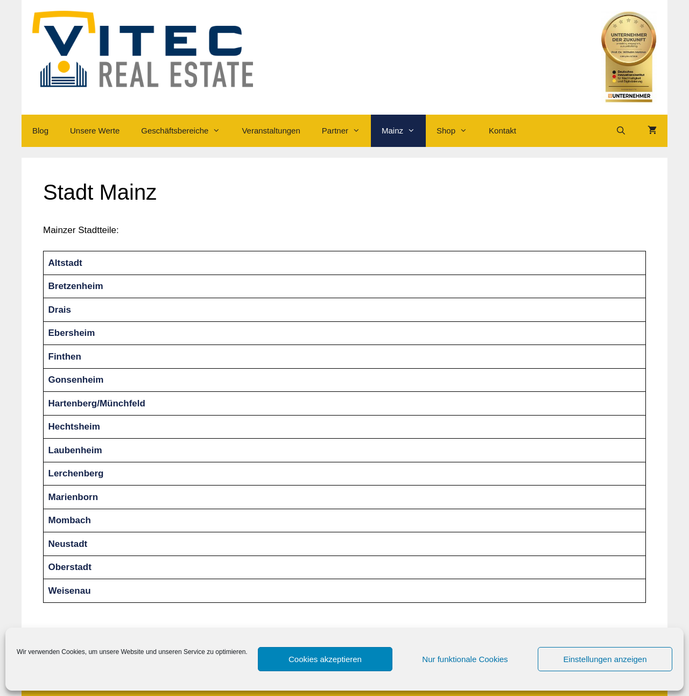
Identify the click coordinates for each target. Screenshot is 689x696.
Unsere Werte (94, 130)
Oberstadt (70, 567)
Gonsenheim (76, 380)
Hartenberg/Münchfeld (96, 403)
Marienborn (73, 497)
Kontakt (502, 130)
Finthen (64, 356)
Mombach (69, 520)
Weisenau (69, 591)
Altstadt (65, 263)
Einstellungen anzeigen (604, 659)
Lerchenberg (76, 473)
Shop (457, 131)
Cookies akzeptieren (325, 659)
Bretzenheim (75, 286)
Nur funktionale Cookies (465, 659)
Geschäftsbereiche (186, 131)
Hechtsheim (74, 426)
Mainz (404, 131)
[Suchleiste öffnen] (621, 131)
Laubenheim (75, 450)
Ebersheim (71, 333)
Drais (60, 310)
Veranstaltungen (271, 130)
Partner (346, 131)
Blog (40, 130)
